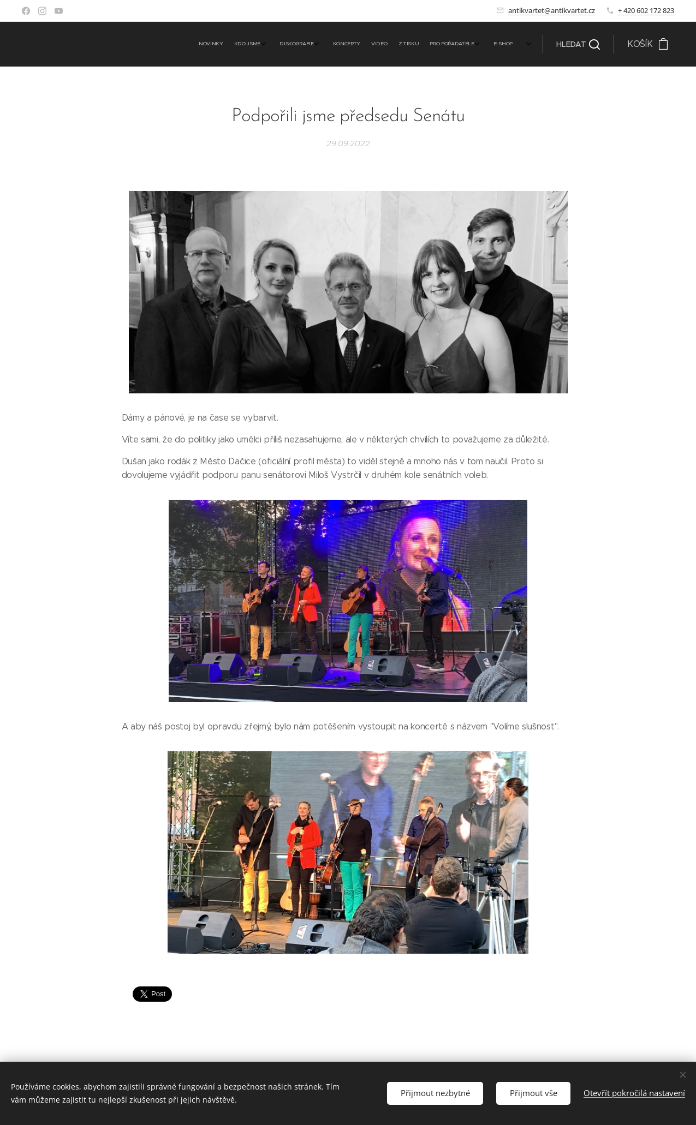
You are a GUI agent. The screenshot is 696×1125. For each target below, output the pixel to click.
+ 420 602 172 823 (646, 10)
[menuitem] (421, 44)
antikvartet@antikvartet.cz (551, 10)
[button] (578, 44)
